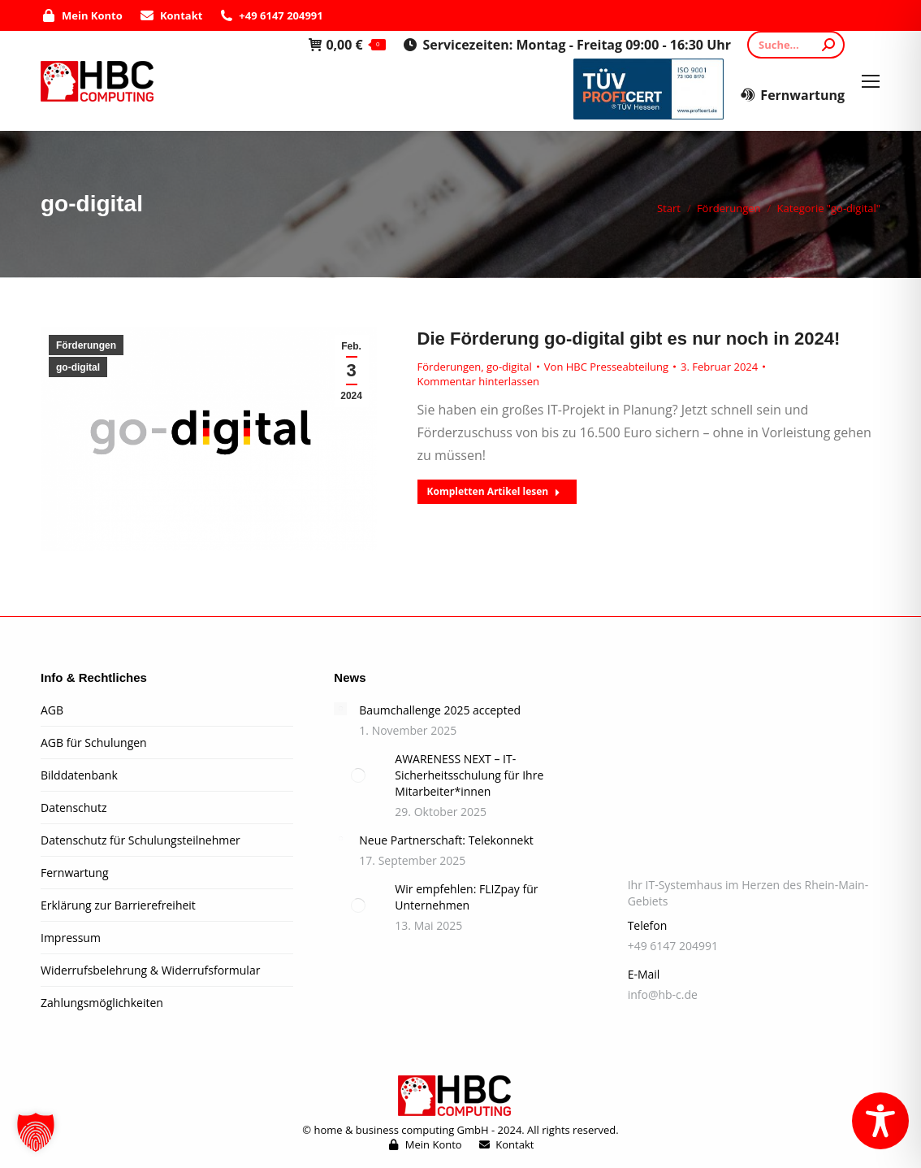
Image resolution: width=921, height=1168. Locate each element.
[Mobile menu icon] (870, 81)
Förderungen (86, 345)
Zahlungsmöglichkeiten (102, 1002)
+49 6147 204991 (270, 16)
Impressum (71, 937)
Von (606, 366)
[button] (35, 1132)
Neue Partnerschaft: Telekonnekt (446, 840)
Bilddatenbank (79, 775)
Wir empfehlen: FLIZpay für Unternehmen (466, 897)
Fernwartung (792, 95)
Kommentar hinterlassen (478, 381)
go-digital (78, 367)
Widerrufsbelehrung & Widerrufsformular (150, 970)
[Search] (796, 45)
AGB (52, 710)
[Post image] (340, 708)
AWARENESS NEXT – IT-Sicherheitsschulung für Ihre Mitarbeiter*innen (469, 775)
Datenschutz (73, 807)
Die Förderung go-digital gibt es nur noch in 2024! (629, 338)
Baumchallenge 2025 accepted (440, 710)
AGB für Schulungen (94, 742)
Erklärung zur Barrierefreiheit (118, 905)
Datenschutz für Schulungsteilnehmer (140, 840)
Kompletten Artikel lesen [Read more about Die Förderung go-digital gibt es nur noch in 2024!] (494, 491)
